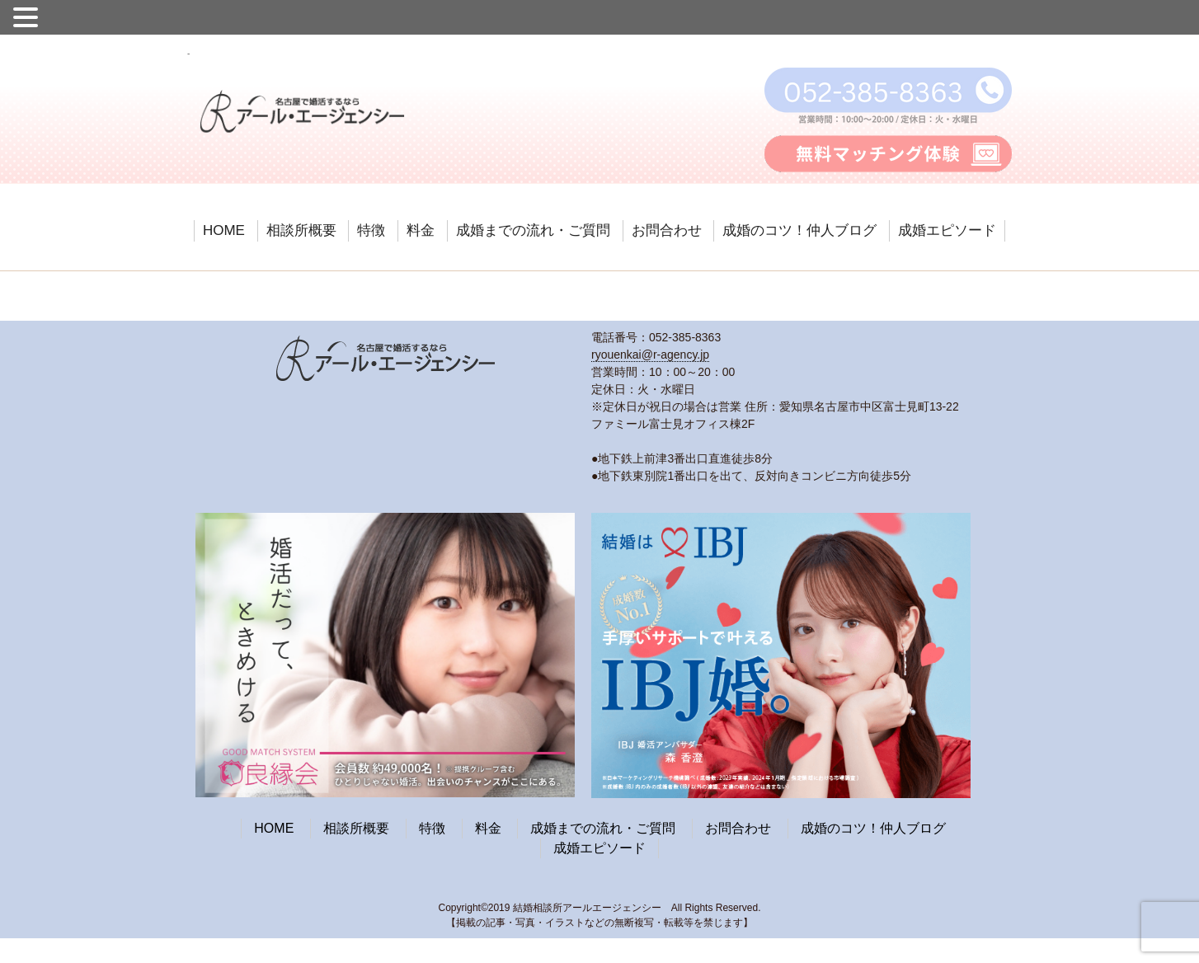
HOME (224, 230)
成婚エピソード (947, 230)
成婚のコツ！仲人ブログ (799, 230)
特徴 (371, 230)
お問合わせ (667, 230)
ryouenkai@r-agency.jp (650, 354)
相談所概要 (301, 230)
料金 (421, 230)
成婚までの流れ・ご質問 (533, 230)
